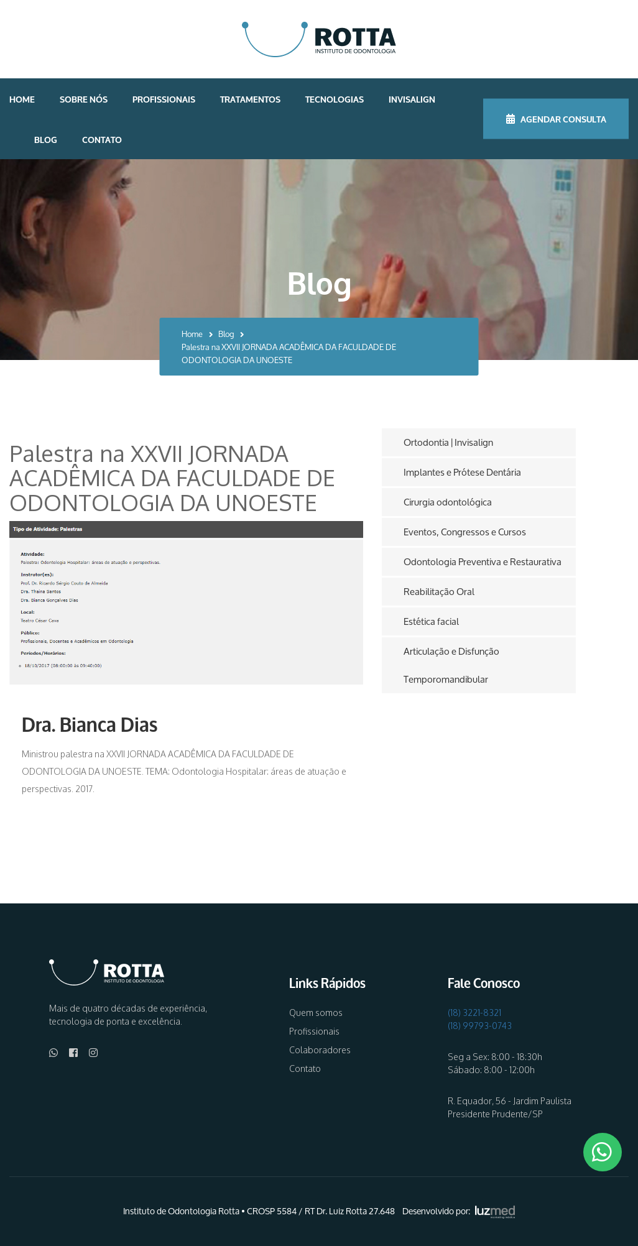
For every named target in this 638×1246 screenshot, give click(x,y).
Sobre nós (84, 99)
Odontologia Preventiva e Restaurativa (483, 561)
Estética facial (431, 621)
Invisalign (412, 99)
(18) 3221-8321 (474, 1012)
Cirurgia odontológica (448, 502)
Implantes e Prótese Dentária (462, 472)
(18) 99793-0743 (480, 1025)
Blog (45, 139)
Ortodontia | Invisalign (448, 442)
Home (22, 99)
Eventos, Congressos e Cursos (465, 532)
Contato (102, 139)
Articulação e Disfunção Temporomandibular (451, 665)
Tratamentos (250, 99)
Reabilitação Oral (439, 591)
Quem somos (316, 1012)
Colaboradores (320, 1050)
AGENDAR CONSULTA (556, 119)
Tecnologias (334, 99)
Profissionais (163, 99)
